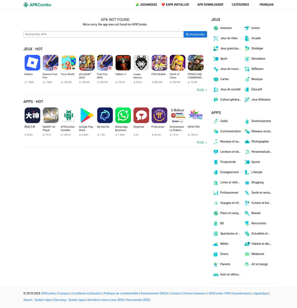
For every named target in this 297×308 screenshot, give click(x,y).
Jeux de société (226, 89)
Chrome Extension (194, 293)
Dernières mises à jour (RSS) (106, 300)
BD (218, 223)
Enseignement (226, 172)
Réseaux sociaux (258, 131)
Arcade (252, 38)
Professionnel (225, 192)
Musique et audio (228, 141)
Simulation (254, 59)
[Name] (103, 34)
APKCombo (48, 293)
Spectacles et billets (228, 233)
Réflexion (254, 69)
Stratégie (253, 48)
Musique (253, 79)
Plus (200, 90)
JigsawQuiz (260, 293)
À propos (64, 293)
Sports (252, 162)
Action (252, 28)
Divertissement (257, 121)
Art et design (256, 264)
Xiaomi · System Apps (37, 300)
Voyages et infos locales (228, 203)
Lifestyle (253, 172)
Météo (221, 244)
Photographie (256, 141)
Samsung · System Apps (69, 300)
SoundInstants (241, 293)
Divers (220, 254)
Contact (175, 293)
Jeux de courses (227, 69)
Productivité (224, 162)
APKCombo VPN (219, 293)
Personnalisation (258, 152)
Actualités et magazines (259, 233)
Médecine (254, 254)
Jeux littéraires (257, 99)
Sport (220, 59)
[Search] (195, 34)
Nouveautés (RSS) (138, 300)
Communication (227, 131)
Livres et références (228, 182)
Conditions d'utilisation (87, 293)
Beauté (252, 213)
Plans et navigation (228, 213)
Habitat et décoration (259, 244)
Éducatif (253, 89)
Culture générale (227, 99)
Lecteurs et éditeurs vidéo (228, 152)
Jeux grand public (228, 48)
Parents (221, 264)
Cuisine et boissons (259, 203)
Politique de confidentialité (121, 293)
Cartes (221, 79)
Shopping (254, 182)
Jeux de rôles (225, 38)
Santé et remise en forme (259, 192)
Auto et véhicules (227, 274)
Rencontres (255, 223)
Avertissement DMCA (154, 293)
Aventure (222, 28)
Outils (220, 121)
